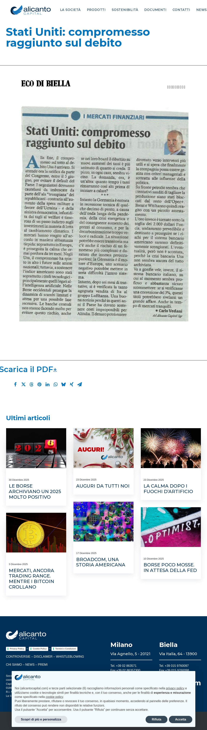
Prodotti (91, 10)
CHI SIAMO (14, 664)
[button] (36, 448)
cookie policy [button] (54, 697)
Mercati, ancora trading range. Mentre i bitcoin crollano (31, 579)
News (197, 10)
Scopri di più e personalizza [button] (41, 719)
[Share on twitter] (23, 384)
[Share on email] (79, 384)
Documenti (151, 10)
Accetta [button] (180, 719)
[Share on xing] (71, 384)
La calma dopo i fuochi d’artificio (168, 488)
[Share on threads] (31, 384)
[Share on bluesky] (63, 384)
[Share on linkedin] (47, 384)
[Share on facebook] (15, 384)
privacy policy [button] (175, 688)
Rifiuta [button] (156, 719)
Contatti (177, 10)
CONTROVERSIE (18, 656)
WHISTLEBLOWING (70, 656)
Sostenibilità (120, 10)
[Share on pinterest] (39, 384)
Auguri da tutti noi (103, 486)
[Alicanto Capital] (26, 10)
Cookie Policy (39, 649)
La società (65, 10)
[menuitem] (67, 10)
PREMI (43, 664)
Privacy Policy (17, 649)
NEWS (29, 664)
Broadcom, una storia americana (100, 562)
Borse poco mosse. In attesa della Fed (170, 567)
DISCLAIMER (43, 656)
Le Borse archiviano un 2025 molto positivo (35, 491)
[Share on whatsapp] (55, 384)
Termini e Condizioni (65, 649)
